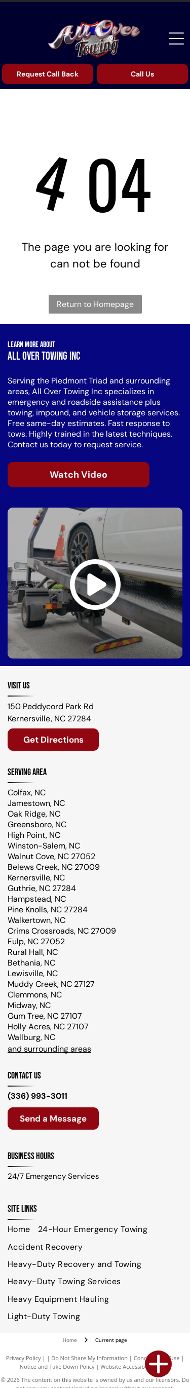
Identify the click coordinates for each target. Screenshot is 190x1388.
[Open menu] (176, 38)
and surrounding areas (49, 1049)
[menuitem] (23, 1229)
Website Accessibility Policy (135, 1366)
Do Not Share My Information (89, 1358)
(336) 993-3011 (37, 1096)
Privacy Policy (23, 1358)
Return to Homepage (95, 304)
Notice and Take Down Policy (57, 1366)
